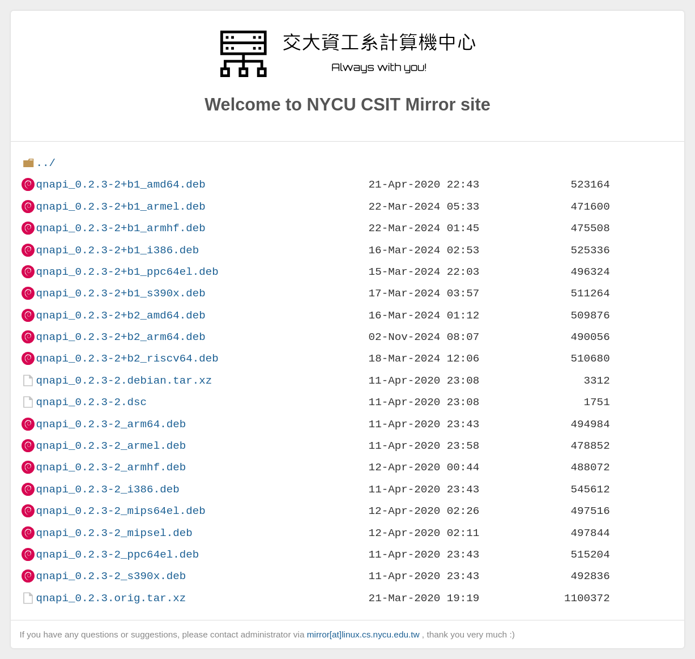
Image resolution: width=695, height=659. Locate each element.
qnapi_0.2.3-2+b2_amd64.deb (120, 315)
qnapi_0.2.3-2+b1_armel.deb (120, 206)
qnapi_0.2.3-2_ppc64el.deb (117, 554)
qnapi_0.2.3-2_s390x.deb (111, 576)
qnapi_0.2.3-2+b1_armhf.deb (120, 228)
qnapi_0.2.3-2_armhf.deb (111, 467)
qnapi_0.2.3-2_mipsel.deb (114, 533)
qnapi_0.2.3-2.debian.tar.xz (124, 380)
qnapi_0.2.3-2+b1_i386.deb (117, 250)
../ (46, 163)
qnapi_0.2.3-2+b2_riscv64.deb (127, 358)
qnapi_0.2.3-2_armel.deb (111, 445)
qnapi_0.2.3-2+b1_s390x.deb (120, 293)
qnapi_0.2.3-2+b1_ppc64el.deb (127, 271)
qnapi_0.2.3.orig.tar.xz (111, 598)
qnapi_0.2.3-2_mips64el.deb (120, 510)
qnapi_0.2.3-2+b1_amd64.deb (120, 184)
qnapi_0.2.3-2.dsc (91, 402)
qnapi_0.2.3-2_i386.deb (107, 489)
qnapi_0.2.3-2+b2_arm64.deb (120, 337)
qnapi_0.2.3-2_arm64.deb (111, 424)
